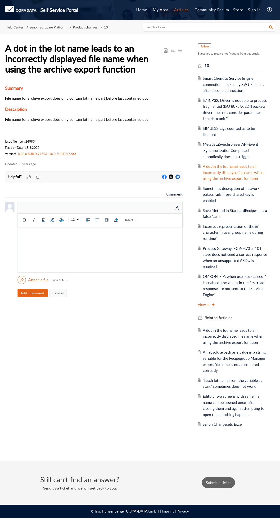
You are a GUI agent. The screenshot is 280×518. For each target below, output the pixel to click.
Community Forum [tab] (211, 9)
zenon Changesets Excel (223, 424)
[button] (271, 27)
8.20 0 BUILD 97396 (32, 154)
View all (206, 304)
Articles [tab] (181, 9)
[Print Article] (173, 51)
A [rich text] (177, 207)
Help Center (14, 27)
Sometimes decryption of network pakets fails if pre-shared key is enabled (231, 194)
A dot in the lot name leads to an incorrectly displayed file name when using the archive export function (233, 172)
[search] (209, 27)
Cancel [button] (58, 293)
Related (218, 317)
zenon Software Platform (48, 27)
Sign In (254, 9)
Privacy (182, 511)
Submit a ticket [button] (218, 482)
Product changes (85, 27)
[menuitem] (254, 10)
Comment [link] (174, 194)
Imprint (168, 511)
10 (106, 27)
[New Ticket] (218, 482)
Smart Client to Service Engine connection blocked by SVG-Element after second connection (233, 84)
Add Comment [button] (33, 293)
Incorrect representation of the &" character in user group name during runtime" (233, 232)
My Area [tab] (160, 9)
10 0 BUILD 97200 (62, 154)
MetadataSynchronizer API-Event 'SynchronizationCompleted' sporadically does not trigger (230, 150)
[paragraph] (94, 121)
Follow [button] (204, 46)
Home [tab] (141, 9)
